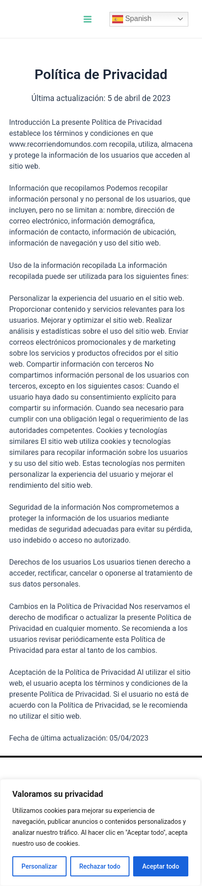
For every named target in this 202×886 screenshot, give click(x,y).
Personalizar (39, 866)
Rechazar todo (99, 866)
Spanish (131, 19)
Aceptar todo (160, 866)
